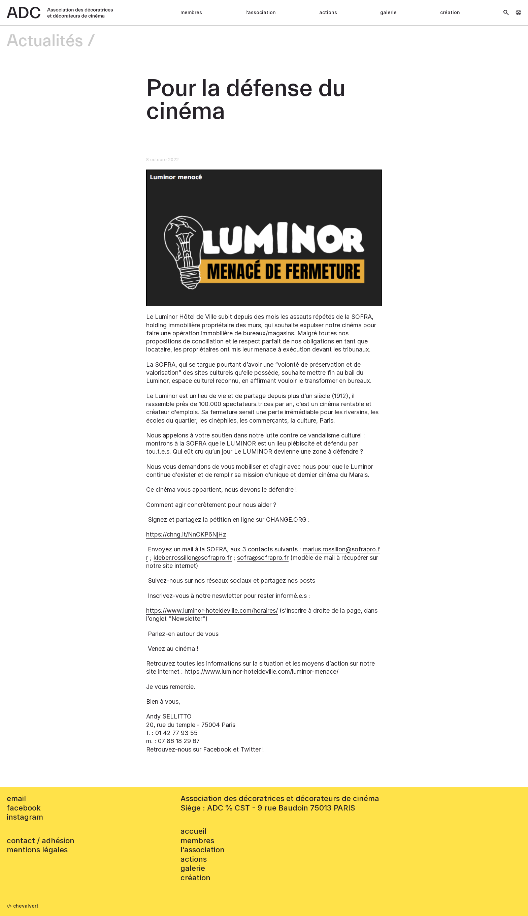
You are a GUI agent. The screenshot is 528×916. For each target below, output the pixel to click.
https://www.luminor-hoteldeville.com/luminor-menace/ (261, 671)
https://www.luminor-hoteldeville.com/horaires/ (212, 610)
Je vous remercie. (170, 686)
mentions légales (37, 849)
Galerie (388, 12)
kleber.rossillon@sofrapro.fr (193, 557)
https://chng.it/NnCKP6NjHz (186, 534)
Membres (191, 12)
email (16, 798)
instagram (25, 817)
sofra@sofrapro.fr (263, 557)
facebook (24, 807)
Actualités (45, 41)
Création (450, 12)
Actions (328, 12)
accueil (193, 831)
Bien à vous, (163, 701)
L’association (260, 12)
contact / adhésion (40, 840)
